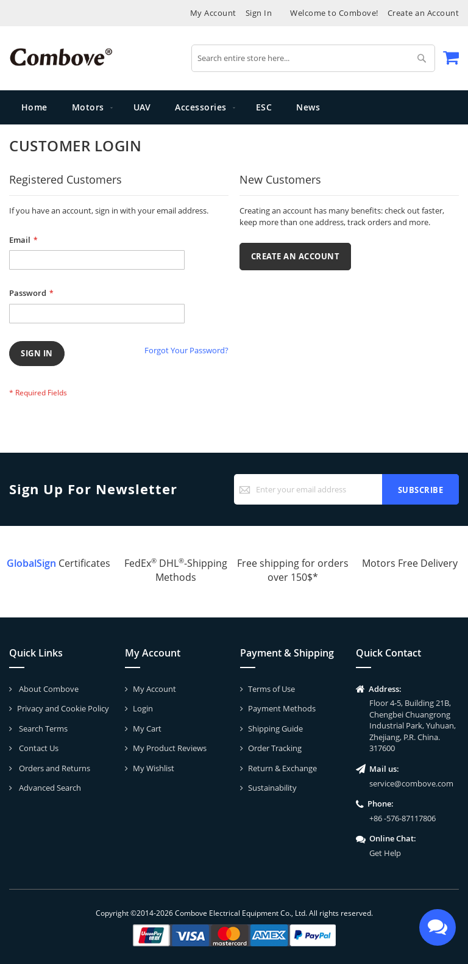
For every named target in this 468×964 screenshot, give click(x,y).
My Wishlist (153, 768)
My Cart (147, 728)
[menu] (234, 107)
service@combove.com (411, 783)
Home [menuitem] (34, 107)
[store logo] (61, 57)
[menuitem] (90, 107)
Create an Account (423, 12)
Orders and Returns (53, 768)
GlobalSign (31, 563)
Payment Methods (282, 708)
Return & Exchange (282, 768)
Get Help (385, 852)
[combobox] (313, 58)
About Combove (48, 688)
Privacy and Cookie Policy (63, 708)
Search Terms (42, 728)
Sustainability (272, 787)
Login (143, 708)
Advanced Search (49, 787)
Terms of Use (271, 688)
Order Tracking (275, 748)
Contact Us (37, 748)
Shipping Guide (275, 728)
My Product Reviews (170, 748)
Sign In (259, 12)
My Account (213, 12)
